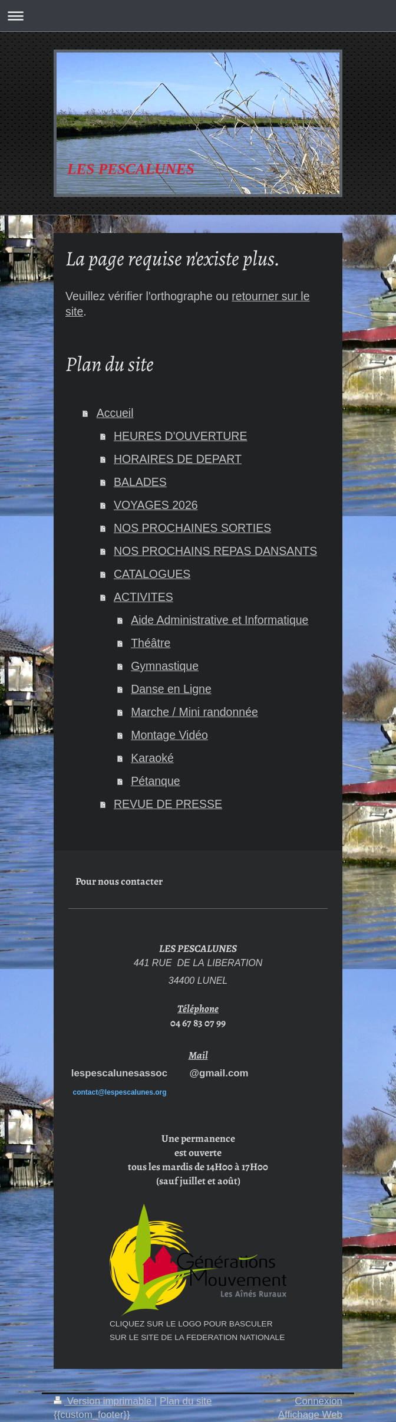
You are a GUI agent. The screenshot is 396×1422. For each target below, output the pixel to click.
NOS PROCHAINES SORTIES (192, 527)
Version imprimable (104, 1401)
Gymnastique (165, 665)
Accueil (115, 412)
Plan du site (186, 1401)
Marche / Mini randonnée (194, 711)
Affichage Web (310, 1414)
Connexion (318, 1401)
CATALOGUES (152, 573)
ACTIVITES (143, 596)
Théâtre (150, 642)
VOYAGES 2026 (156, 504)
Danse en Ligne (171, 688)
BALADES (140, 481)
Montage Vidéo (169, 734)
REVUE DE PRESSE (168, 803)
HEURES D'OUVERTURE (181, 435)
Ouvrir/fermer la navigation (198, 15)
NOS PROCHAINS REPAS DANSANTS (215, 550)
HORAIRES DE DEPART (178, 458)
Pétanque (155, 780)
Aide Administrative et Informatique (219, 619)
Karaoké (152, 757)
